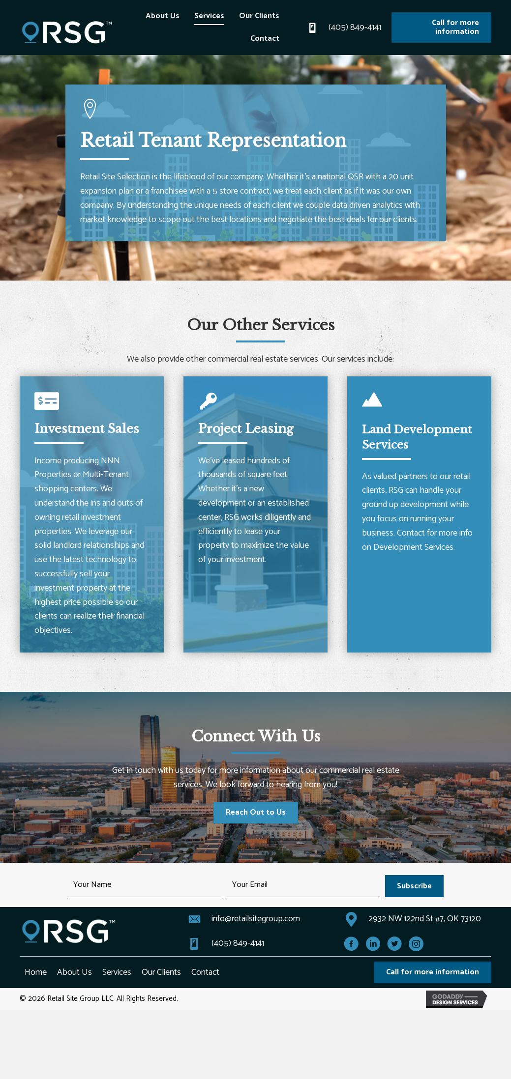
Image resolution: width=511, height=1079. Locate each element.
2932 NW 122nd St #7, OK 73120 (424, 918)
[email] (303, 886)
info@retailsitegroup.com (255, 918)
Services (116, 972)
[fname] (144, 886)
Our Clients (161, 972)
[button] (414, 886)
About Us (74, 972)
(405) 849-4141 (355, 27)
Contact (205, 972)
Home (36, 972)
